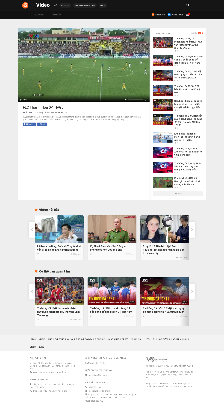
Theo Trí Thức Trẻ (58, 113)
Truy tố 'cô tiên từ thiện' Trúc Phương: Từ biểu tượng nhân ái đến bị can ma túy (163, 250)
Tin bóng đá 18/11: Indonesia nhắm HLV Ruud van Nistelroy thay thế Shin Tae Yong (58, 312)
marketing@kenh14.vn (98, 375)
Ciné (49, 339)
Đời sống (59, 339)
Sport (125, 339)
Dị (154, 339)
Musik (41, 339)
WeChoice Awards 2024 (85, 5)
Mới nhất (56, 14)
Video (33, 347)
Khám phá (136, 339)
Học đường (164, 339)
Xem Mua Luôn (180, 339)
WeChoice (65, 5)
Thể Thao (27, 113)
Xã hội (70, 339)
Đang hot (40, 14)
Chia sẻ (28, 124)
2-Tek (147, 339)
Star (33, 339)
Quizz (41, 347)
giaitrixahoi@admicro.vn (99, 391)
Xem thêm (177, 194)
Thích (42, 124)
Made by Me (113, 339)
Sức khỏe (100, 339)
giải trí (103, 5)
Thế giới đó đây (84, 339)
